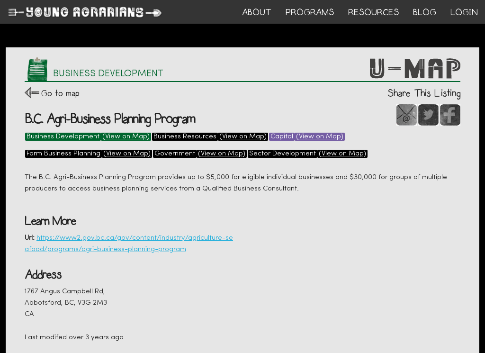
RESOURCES (373, 12)
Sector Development (282, 153)
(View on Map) (126, 136)
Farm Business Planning (63, 153)
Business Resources (184, 136)
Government (174, 153)
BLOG (424, 12)
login (464, 12)
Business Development (63, 136)
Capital (281, 136)
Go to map (60, 93)
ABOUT (256, 12)
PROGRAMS (310, 12)
